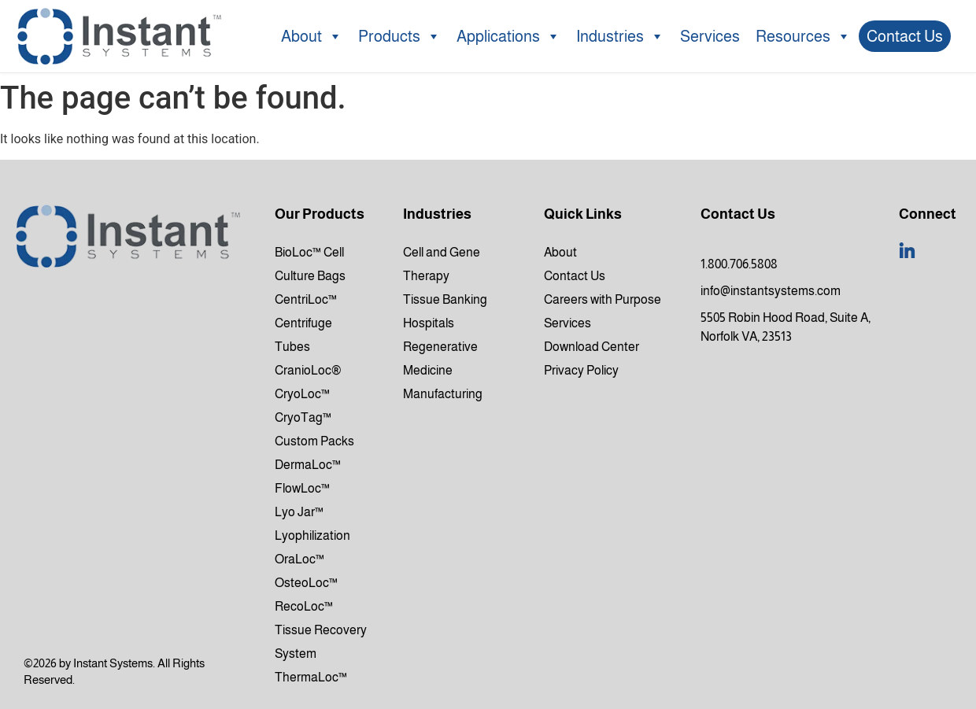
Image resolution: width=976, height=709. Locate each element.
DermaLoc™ (308, 464)
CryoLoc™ (302, 394)
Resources (803, 36)
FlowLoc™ (302, 488)
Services (710, 36)
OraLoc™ (299, 559)
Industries (620, 36)
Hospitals (428, 323)
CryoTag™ (303, 417)
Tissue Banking (445, 299)
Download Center (591, 346)
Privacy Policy (581, 370)
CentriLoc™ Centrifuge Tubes (306, 323)
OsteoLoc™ (306, 582)
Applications (508, 36)
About (311, 36)
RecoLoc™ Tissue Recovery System (321, 630)
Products (399, 36)
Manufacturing (442, 394)
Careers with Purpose (602, 299)
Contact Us (905, 36)
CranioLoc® (308, 370)
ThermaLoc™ (311, 677)
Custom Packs (314, 441)
